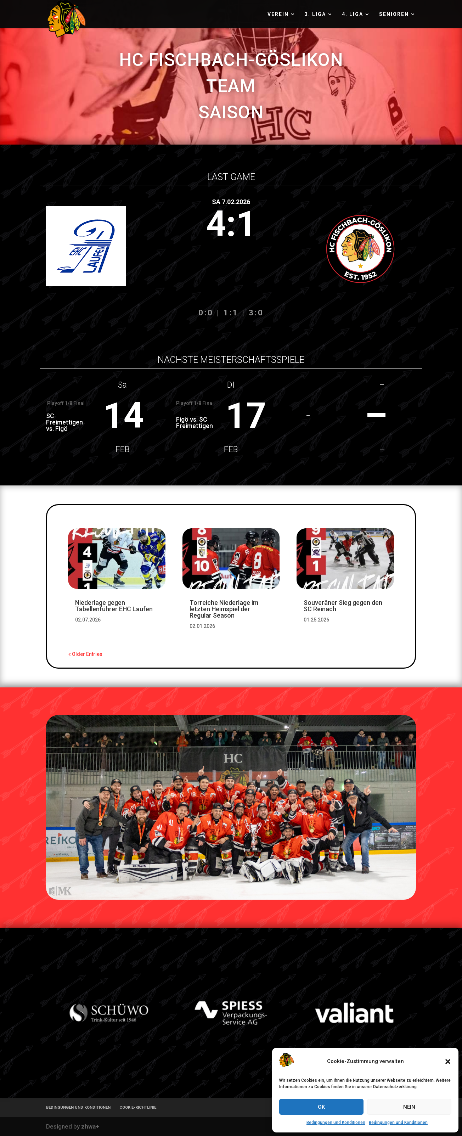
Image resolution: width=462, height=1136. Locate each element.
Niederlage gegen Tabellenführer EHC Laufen (114, 606)
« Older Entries (85, 654)
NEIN (409, 1107)
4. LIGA (352, 14)
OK (321, 1107)
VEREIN (278, 14)
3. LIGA (315, 14)
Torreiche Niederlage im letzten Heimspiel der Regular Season (224, 609)
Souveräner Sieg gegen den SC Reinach (343, 606)
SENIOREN (394, 14)
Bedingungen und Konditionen (335, 1122)
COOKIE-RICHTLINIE (137, 1107)
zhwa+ (90, 1126)
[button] (447, 1061)
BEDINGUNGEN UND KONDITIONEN (78, 1107)
